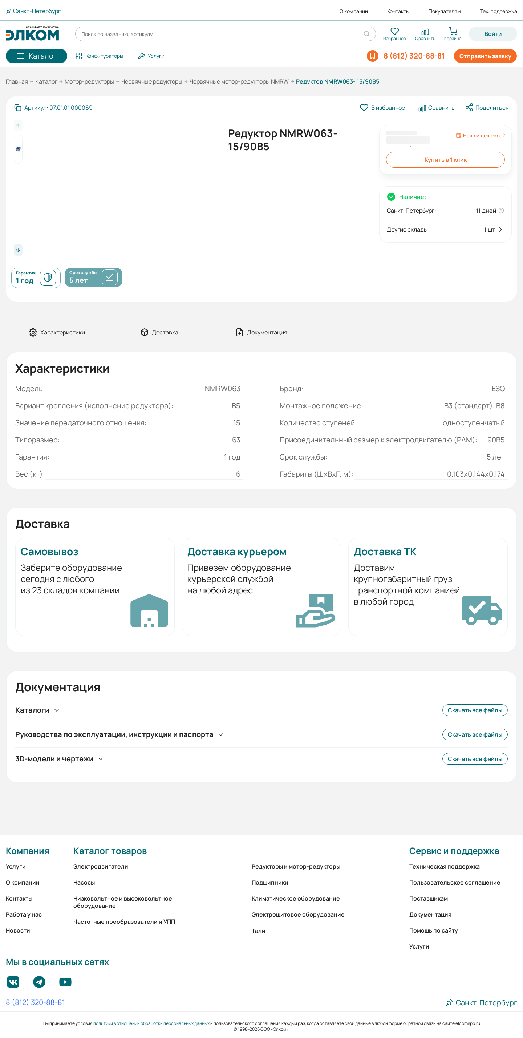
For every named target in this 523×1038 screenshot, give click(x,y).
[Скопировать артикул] (53, 107)
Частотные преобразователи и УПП (124, 921)
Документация (430, 914)
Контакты (398, 11)
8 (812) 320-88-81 (35, 1003)
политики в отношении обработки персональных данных (151, 1023)
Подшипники (270, 882)
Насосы (84, 882)
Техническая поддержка (444, 866)
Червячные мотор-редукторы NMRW (239, 81)
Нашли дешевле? (480, 136)
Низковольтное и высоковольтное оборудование (122, 902)
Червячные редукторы (151, 81)
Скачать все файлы (475, 710)
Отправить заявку (485, 56)
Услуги (16, 866)
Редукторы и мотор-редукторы (296, 866)
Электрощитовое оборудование (298, 914)
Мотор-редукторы (89, 81)
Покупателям (445, 11)
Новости (18, 930)
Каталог (46, 81)
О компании (354, 11)
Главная (17, 81)
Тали (258, 930)
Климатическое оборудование (296, 898)
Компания (27, 851)
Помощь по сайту (433, 930)
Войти (493, 34)
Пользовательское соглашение (454, 882)
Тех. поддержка (498, 11)
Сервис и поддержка (454, 851)
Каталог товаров (110, 851)
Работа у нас (24, 914)
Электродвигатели (100, 866)
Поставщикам (428, 898)
